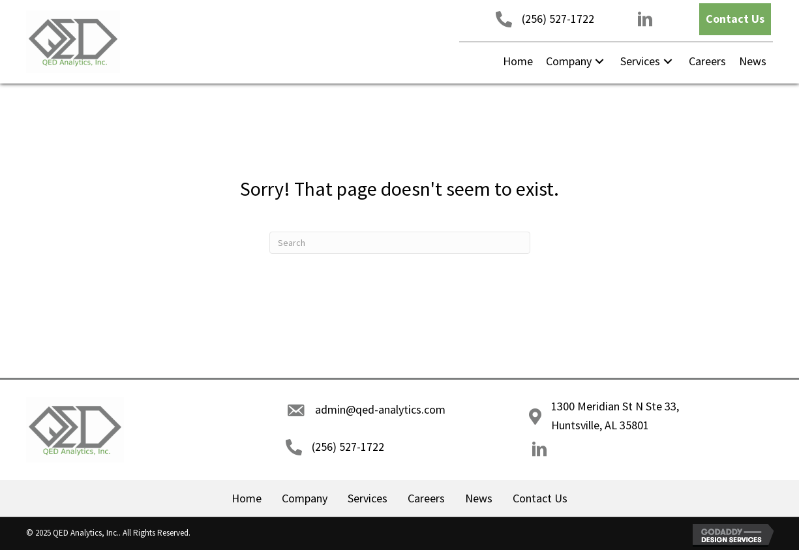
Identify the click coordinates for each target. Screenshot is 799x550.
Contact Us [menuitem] (540, 498)
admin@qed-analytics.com (380, 409)
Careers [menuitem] (426, 498)
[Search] (399, 243)
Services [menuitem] (367, 498)
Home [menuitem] (247, 498)
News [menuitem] (478, 498)
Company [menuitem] (304, 498)
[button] (735, 19)
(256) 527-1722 (558, 18)
